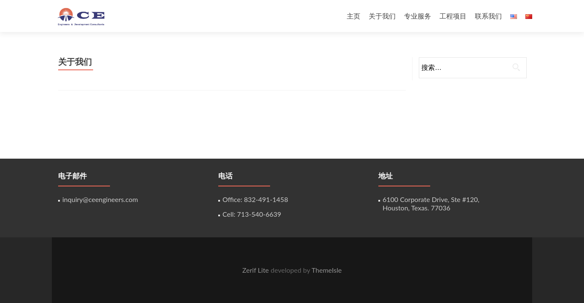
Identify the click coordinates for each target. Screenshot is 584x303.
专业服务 (417, 16)
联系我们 (488, 16)
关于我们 (382, 16)
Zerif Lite (256, 270)
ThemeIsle (326, 270)
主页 (353, 16)
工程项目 (452, 16)
